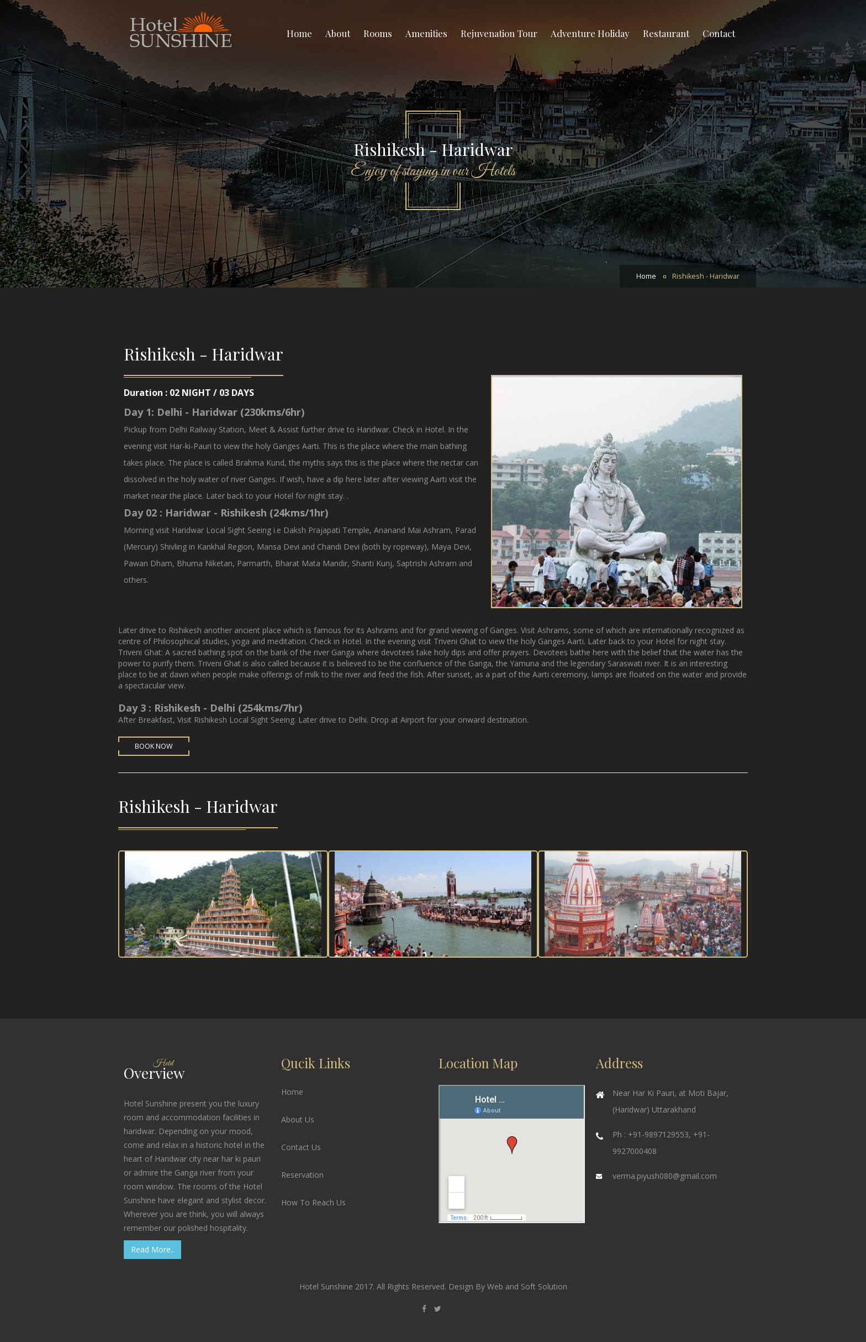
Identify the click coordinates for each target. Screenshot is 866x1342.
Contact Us (301, 1147)
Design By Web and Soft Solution (507, 1286)
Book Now (154, 746)
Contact (719, 33)
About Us (297, 1119)
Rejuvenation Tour (499, 33)
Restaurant (666, 33)
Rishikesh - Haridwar (706, 276)
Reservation (302, 1174)
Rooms (377, 33)
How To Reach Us (313, 1202)
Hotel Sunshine (327, 1286)
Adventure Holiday (590, 33)
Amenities (426, 33)
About (337, 33)
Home (299, 33)
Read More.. (152, 1249)
